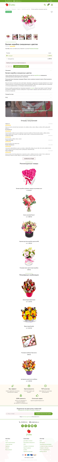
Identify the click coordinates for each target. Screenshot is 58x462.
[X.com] (29, 426)
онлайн (32, 88)
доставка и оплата (27, 440)
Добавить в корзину (21, 66)
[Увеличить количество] (11, 66)
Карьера (7, 446)
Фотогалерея (8, 449)
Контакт (7, 448)
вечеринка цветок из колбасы (29, 379)
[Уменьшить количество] (6, 66)
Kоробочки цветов (26, 9)
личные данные (27, 416)
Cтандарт (10, 55)
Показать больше (33, 48)
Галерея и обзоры (44, 448)
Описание (8, 70)
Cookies (25, 449)
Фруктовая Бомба (29, 326)
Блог (41, 440)
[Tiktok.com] (35, 426)
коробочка (37, 75)
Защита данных (27, 448)
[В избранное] (52, 12)
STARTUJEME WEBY (32, 460)
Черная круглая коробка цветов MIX (29, 241)
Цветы (18, 9)
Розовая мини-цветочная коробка (29, 268)
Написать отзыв (29, 158)
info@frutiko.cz (17, 1)
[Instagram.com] (25, 426)
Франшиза (42, 442)
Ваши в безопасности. (29, 416)
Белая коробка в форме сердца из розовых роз (29, 188)
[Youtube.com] (32, 426)
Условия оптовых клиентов (46, 446)
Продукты (14, 9)
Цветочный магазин (10, 442)
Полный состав (9, 94)
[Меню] (52, 5)
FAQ (6, 97)
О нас (6, 440)
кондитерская (8, 444)
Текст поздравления (45, 449)
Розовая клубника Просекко (29, 353)
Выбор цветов (43, 451)
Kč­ (51, 1)
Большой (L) (11, 59)
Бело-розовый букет (29, 215)
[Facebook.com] (22, 426)
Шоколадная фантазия (29, 300)
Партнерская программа (45, 444)
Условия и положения (28, 446)
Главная (7, 9)
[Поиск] (45, 5)
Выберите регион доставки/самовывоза (16, 63)
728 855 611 (8, 1)
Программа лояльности (29, 442)
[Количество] (8, 66)
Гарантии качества (27, 451)
